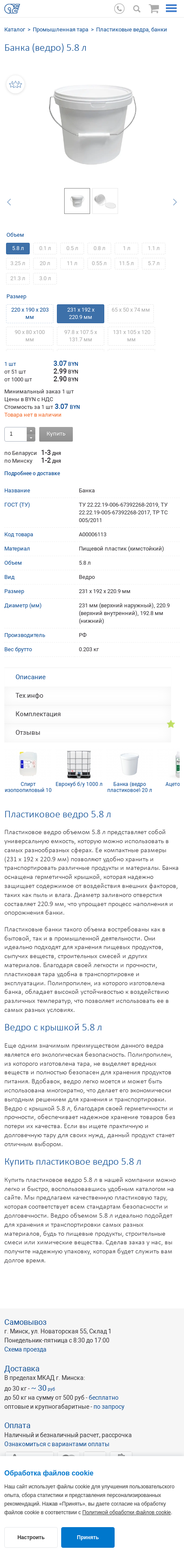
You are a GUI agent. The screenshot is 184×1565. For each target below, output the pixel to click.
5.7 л (154, 263)
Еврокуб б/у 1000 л (79, 784)
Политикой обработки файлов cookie (126, 1512)
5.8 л (18, 248)
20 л (45, 263)
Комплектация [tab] (38, 714)
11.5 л (126, 263)
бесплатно (104, 1397)
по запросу (109, 1406)
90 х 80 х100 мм (30, 336)
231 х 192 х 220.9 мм (80, 313)
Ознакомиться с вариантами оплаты (56, 1444)
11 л (72, 263)
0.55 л (99, 263)
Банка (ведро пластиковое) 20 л (129, 787)
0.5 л (72, 248)
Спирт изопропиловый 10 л (28, 787)
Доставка (22, 1368)
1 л (127, 248)
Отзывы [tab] (28, 732)
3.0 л (45, 278)
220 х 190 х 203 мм (30, 313)
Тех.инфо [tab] (30, 695)
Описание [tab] (31, 677)
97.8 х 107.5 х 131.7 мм (80, 336)
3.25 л (17, 263)
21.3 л (17, 278)
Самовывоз (25, 1322)
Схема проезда (25, 1349)
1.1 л (154, 248)
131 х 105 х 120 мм (131, 336)
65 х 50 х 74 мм (131, 309)
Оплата (17, 1425)
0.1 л (45, 248)
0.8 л (100, 248)
